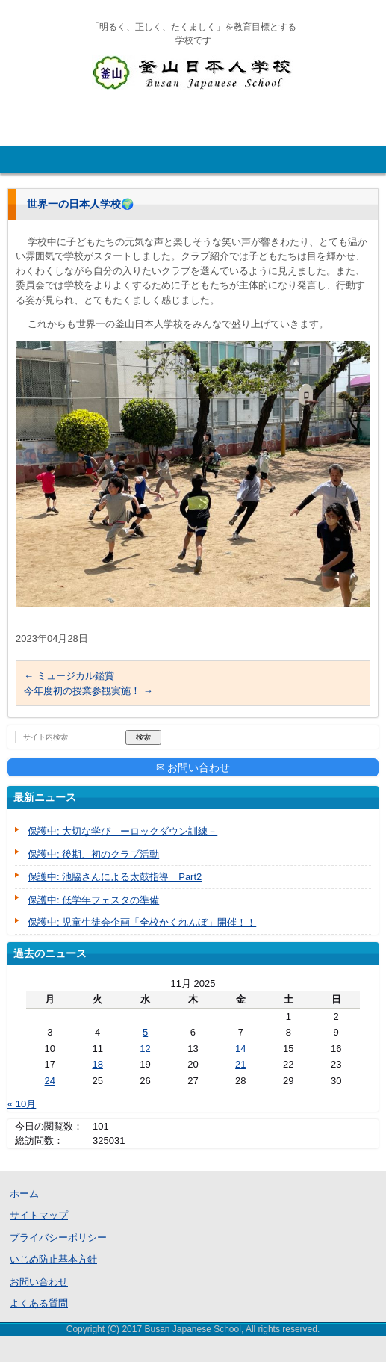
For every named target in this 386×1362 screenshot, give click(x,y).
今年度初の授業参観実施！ (88, 690)
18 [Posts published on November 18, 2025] (97, 1064)
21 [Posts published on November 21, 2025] (240, 1064)
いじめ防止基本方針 (53, 1259)
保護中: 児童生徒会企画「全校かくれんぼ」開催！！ (142, 922)
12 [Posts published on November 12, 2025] (145, 1048)
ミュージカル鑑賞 (69, 675)
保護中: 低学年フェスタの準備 (93, 900)
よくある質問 (39, 1303)
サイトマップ (39, 1215)
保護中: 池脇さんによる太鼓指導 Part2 (115, 876)
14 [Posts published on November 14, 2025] (240, 1048)
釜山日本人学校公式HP (161, 103)
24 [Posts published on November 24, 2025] (50, 1080)
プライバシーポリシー (58, 1237)
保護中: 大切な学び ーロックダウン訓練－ (122, 831)
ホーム (24, 1193)
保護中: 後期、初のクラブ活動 (93, 854)
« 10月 (21, 1103)
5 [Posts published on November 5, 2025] (145, 1032)
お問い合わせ (39, 1281)
